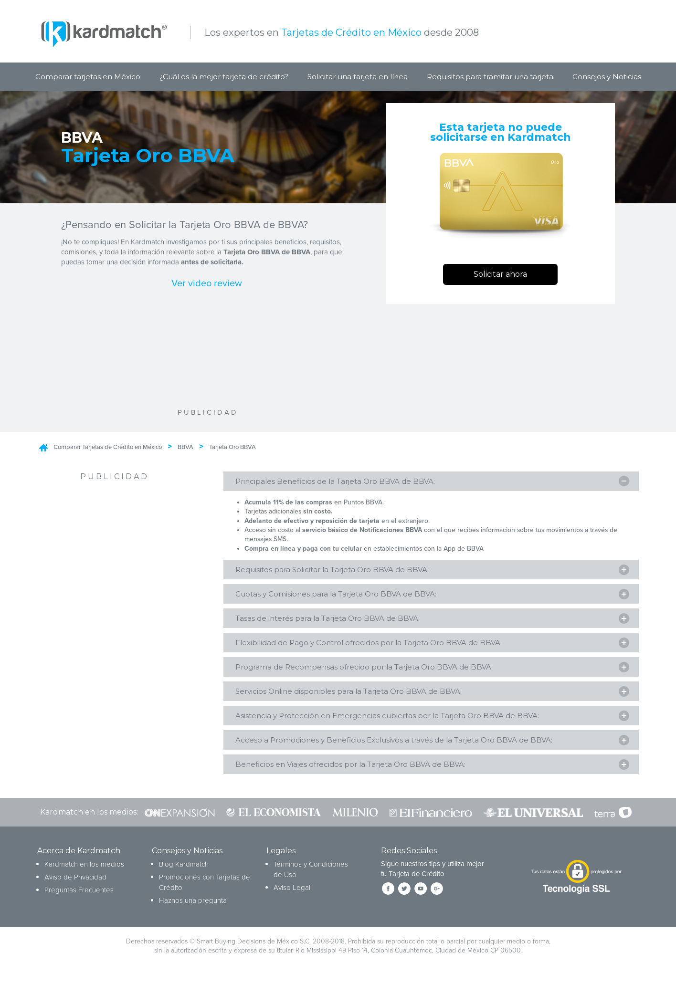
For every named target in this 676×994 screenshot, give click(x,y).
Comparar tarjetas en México (87, 76)
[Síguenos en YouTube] (420, 898)
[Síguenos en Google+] (437, 898)
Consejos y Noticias (606, 76)
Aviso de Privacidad (75, 887)
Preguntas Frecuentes (79, 900)
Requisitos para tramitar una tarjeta (490, 76)
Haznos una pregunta (193, 910)
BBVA (185, 447)
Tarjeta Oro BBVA (232, 447)
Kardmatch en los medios (84, 874)
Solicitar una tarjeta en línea (357, 76)
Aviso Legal (292, 897)
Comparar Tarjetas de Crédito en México (107, 447)
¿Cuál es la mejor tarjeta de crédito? (223, 76)
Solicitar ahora (500, 274)
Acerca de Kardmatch (78, 861)
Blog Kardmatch (184, 874)
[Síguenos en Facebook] (388, 898)
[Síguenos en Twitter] (404, 898)
